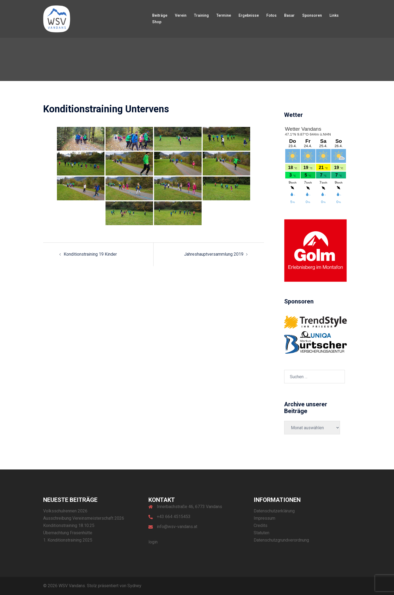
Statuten (261, 532)
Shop (156, 22)
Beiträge (159, 15)
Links (334, 15)
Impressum (264, 518)
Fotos (271, 15)
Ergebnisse (249, 15)
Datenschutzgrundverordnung (281, 540)
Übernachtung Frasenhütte (67, 532)
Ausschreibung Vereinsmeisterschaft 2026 (83, 518)
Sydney (134, 585)
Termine (223, 15)
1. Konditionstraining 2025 (67, 540)
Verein (180, 15)
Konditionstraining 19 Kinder (90, 254)
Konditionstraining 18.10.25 (68, 525)
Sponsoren (312, 15)
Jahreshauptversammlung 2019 (213, 254)
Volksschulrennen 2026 (65, 510)
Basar (289, 15)
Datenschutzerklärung (274, 510)
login (153, 542)
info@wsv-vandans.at (177, 526)
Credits (260, 525)
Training (201, 15)
